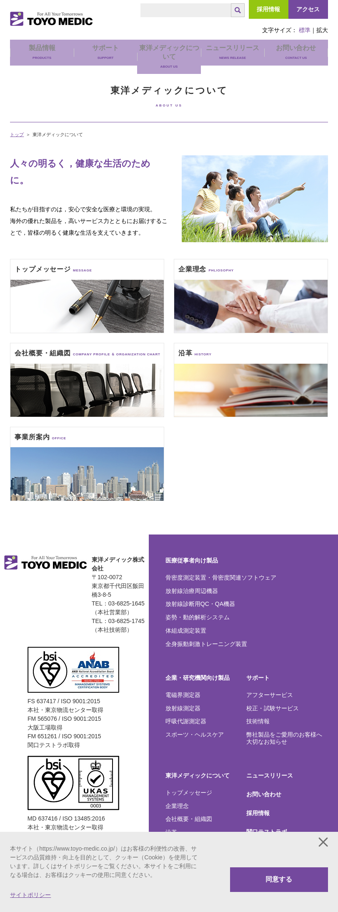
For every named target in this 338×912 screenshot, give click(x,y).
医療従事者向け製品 (191, 560)
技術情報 (258, 721)
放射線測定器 (182, 708)
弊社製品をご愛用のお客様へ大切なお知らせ (284, 738)
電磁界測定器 (182, 695)
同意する (278, 879)
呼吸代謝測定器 (185, 721)
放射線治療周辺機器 (191, 591)
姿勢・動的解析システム (197, 617)
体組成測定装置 (185, 630)
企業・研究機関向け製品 (197, 677)
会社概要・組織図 (188, 819)
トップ (17, 134)
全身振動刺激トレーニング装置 (206, 644)
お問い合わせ (296, 52)
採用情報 (268, 9)
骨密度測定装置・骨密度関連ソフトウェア (220, 577)
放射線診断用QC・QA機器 (200, 603)
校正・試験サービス (272, 708)
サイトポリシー (30, 895)
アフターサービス (269, 695)
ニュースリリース (232, 52)
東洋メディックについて (197, 775)
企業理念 (177, 806)
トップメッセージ (188, 792)
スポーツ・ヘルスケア (194, 734)
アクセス (308, 9)
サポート (258, 677)
